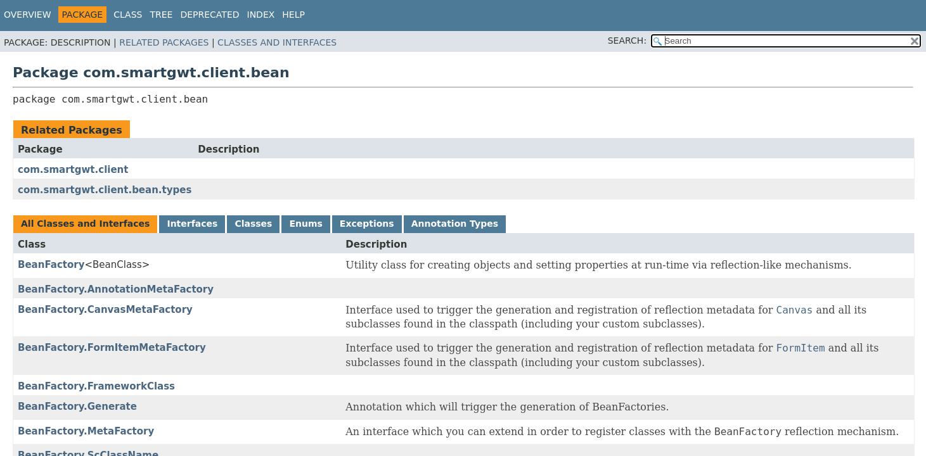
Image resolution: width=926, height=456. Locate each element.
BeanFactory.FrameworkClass (96, 386)
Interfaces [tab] (192, 223)
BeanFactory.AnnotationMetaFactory (116, 289)
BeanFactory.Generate (77, 406)
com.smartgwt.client (73, 169)
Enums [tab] (305, 223)
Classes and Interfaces (277, 42)
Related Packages (164, 42)
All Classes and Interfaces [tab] (85, 223)
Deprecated (209, 15)
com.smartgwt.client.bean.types (104, 190)
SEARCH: (627, 40)
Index (261, 15)
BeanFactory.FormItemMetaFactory (112, 347)
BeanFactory (51, 264)
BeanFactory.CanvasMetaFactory (105, 309)
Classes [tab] (253, 223)
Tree (161, 15)
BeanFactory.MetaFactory (86, 431)
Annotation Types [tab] (454, 223)
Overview (27, 15)
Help (293, 15)
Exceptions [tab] (367, 223)
